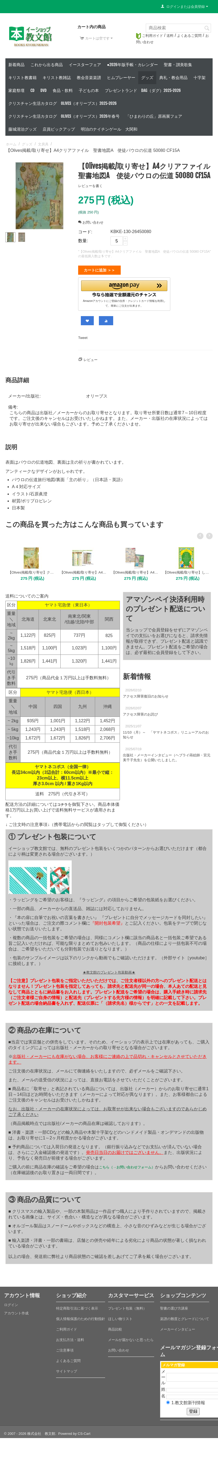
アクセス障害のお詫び (140, 712)
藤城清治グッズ (22, 129)
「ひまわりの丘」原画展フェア (154, 116)
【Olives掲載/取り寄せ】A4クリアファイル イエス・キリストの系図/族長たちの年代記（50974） (135, 570)
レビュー (91, 358)
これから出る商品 (46, 64)
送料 (170, 36)
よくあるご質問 (189, 36)
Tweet (83, 336)
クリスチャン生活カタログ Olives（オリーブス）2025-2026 (62, 103)
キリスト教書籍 (22, 77)
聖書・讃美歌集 (178, 64)
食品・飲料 (63, 90)
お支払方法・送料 (70, 1338)
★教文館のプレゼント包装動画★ (109, 970)
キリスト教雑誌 (57, 77)
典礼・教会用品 (173, 77)
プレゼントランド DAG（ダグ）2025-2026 (143, 90)
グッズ (147, 77)
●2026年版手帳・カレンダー (132, 64)
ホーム (11, 144)
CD (32, 90)
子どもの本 (89, 90)
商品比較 (115, 1327)
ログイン (11, 1303)
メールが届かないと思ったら (131, 1338)
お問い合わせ (90, 222)
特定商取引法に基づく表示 (77, 1306)
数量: (83, 240)
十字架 (199, 77)
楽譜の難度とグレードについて (184, 1317)
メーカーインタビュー (177, 1327)
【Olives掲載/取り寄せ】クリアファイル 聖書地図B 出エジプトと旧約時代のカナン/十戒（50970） (31, 570)
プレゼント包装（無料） (127, 1306)
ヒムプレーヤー (121, 77)
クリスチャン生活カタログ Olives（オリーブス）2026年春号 (64, 116)
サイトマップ (66, 1369)
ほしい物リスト (120, 1317)
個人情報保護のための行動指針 (80, 1317)
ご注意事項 (65, 1348)
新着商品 (16, 64)
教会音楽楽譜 (89, 77)
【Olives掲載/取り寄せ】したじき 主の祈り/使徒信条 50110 (186, 570)
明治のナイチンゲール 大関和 (109, 129)
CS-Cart (84, 1431)
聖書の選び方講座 (174, 1306)
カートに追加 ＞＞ (99, 270)
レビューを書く (90, 186)
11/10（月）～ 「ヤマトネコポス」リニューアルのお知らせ (166, 732)
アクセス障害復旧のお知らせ (145, 694)
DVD (43, 90)
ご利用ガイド (149, 36)
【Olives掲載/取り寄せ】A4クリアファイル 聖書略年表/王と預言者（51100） (83, 570)
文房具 (43, 144)
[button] (124, 287)
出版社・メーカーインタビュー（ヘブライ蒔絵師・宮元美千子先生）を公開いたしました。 (166, 755)
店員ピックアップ (59, 129)
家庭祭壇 (16, 90)
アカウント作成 (16, 1311)
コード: (85, 232)
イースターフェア (85, 64)
